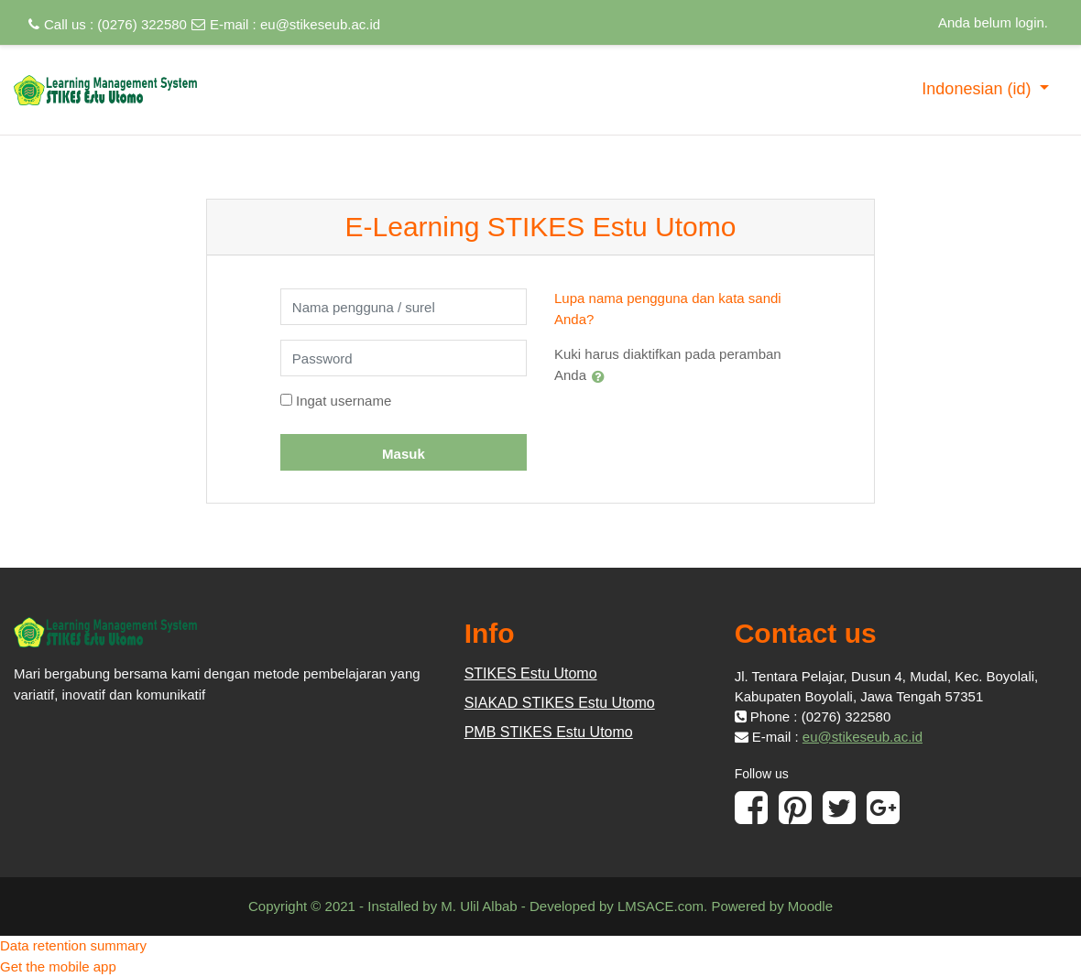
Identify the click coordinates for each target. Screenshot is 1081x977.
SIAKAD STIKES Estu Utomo (559, 703)
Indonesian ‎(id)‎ (978, 89)
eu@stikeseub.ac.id (320, 24)
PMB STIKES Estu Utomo (548, 732)
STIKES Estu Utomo (530, 673)
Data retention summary (73, 945)
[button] (602, 376)
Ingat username (343, 400)
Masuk (403, 453)
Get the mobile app (58, 966)
